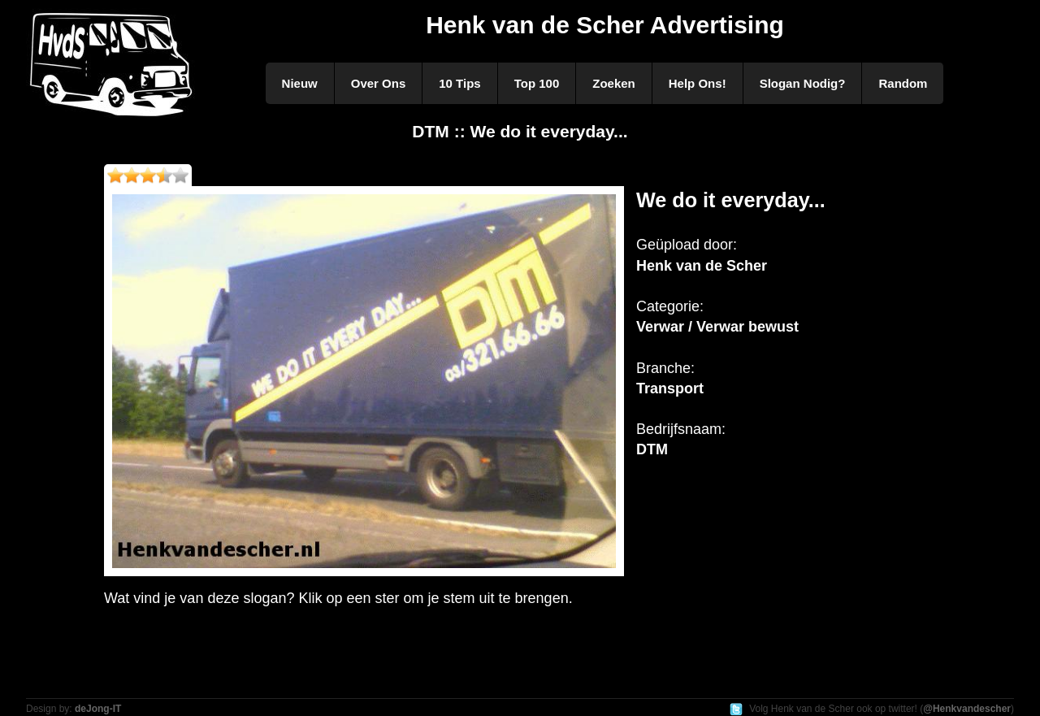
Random (902, 83)
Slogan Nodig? (803, 83)
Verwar (660, 327)
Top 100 (537, 83)
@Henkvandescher (967, 708)
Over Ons (378, 83)
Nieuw (300, 83)
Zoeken (613, 83)
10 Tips (459, 83)
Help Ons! (697, 83)
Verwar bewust (747, 327)
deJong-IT (98, 708)
